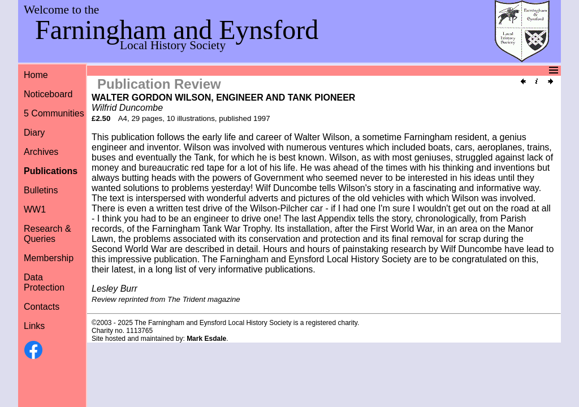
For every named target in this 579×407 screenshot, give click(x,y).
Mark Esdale (206, 339)
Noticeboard (48, 94)
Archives (41, 152)
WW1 (35, 209)
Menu (288, 70)
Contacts (41, 306)
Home (36, 75)
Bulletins (41, 190)
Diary (34, 132)
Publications (50, 171)
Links (34, 326)
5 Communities (54, 113)
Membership (49, 258)
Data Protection (44, 282)
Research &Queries (47, 234)
